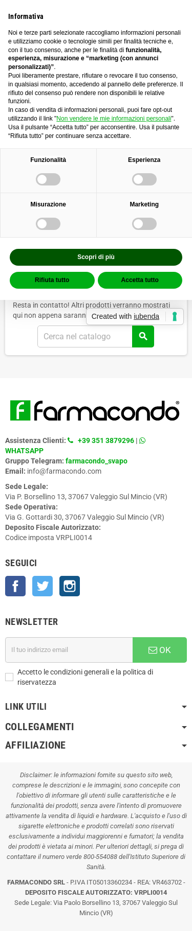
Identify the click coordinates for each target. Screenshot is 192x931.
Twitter (42, 586)
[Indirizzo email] (69, 650)
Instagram (69, 586)
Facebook (15, 586)
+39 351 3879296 (106, 440)
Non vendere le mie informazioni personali (113, 118)
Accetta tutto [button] (140, 280)
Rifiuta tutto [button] (52, 280)
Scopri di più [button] (96, 257)
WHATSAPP (24, 451)
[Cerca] (95, 336)
